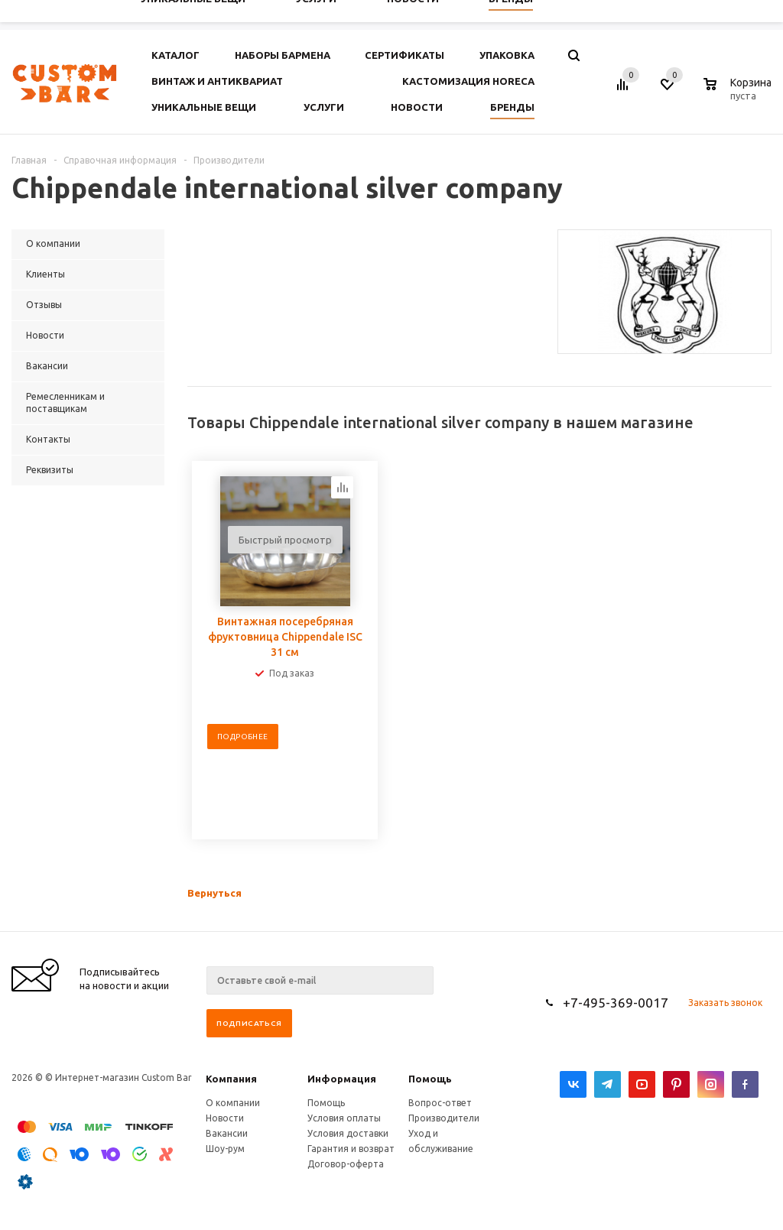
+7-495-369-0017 (615, 1002)
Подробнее (242, 736)
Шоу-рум (225, 1149)
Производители (443, 1118)
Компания (231, 1078)
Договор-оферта (345, 1164)
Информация (341, 1078)
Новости (225, 1118)
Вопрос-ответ (440, 1103)
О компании (233, 1103)
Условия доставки (347, 1133)
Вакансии (227, 1133)
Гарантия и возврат (351, 1149)
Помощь (430, 1078)
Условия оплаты (344, 1118)
